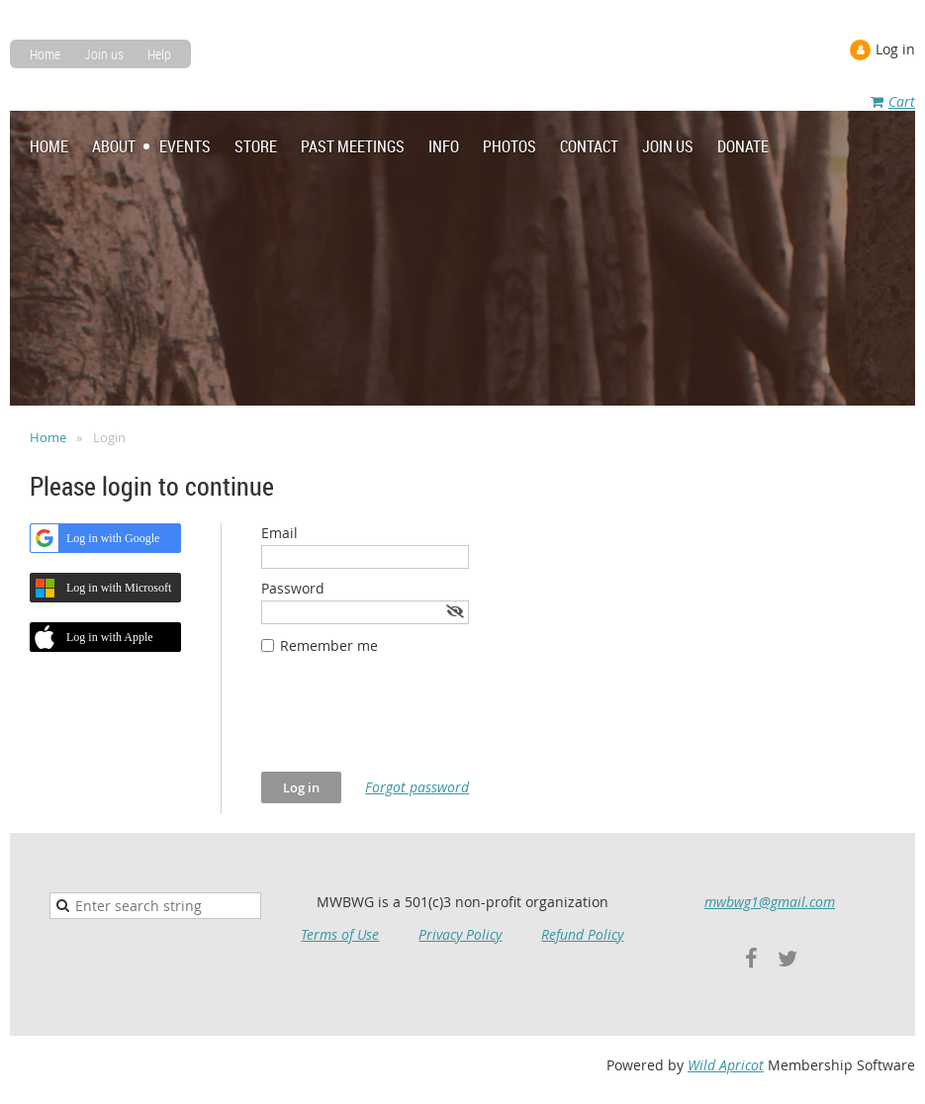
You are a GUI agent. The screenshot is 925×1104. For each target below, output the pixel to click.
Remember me (329, 645)
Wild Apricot (726, 1065)
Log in (895, 49)
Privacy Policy (460, 934)
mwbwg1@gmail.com (769, 901)
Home (45, 54)
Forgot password (417, 787)
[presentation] (411, 723)
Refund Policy (582, 934)
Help (159, 54)
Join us (104, 54)
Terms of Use (340, 934)
